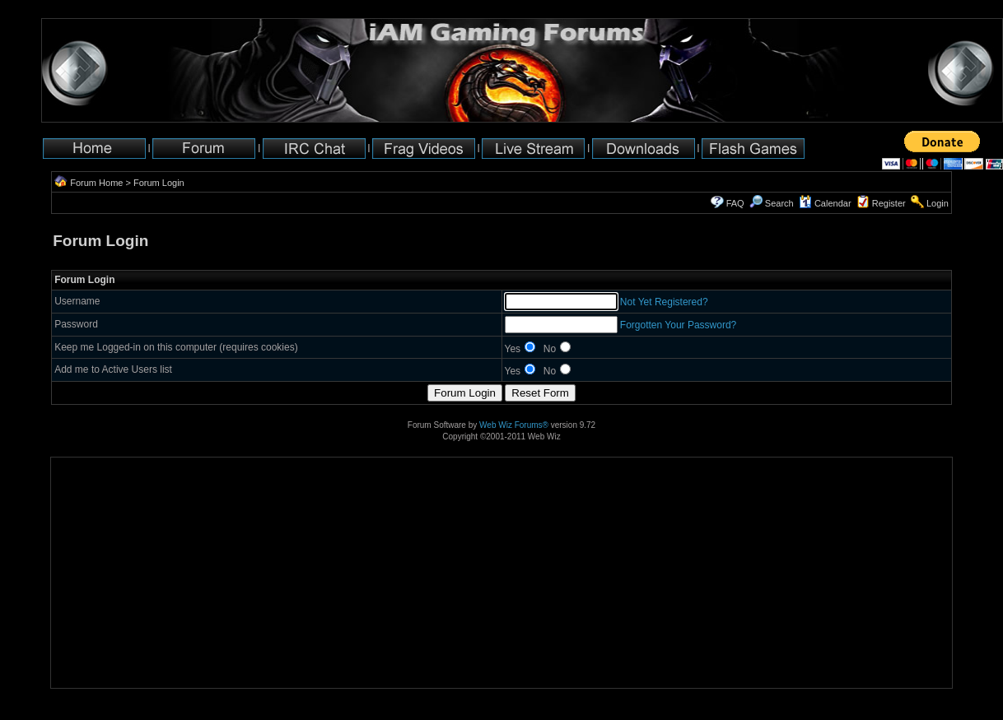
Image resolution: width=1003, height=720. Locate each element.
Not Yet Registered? (664, 302)
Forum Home (96, 183)
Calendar (825, 203)
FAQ (735, 203)
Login (937, 203)
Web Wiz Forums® (513, 425)
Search (771, 203)
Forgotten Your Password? (678, 325)
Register (889, 203)
